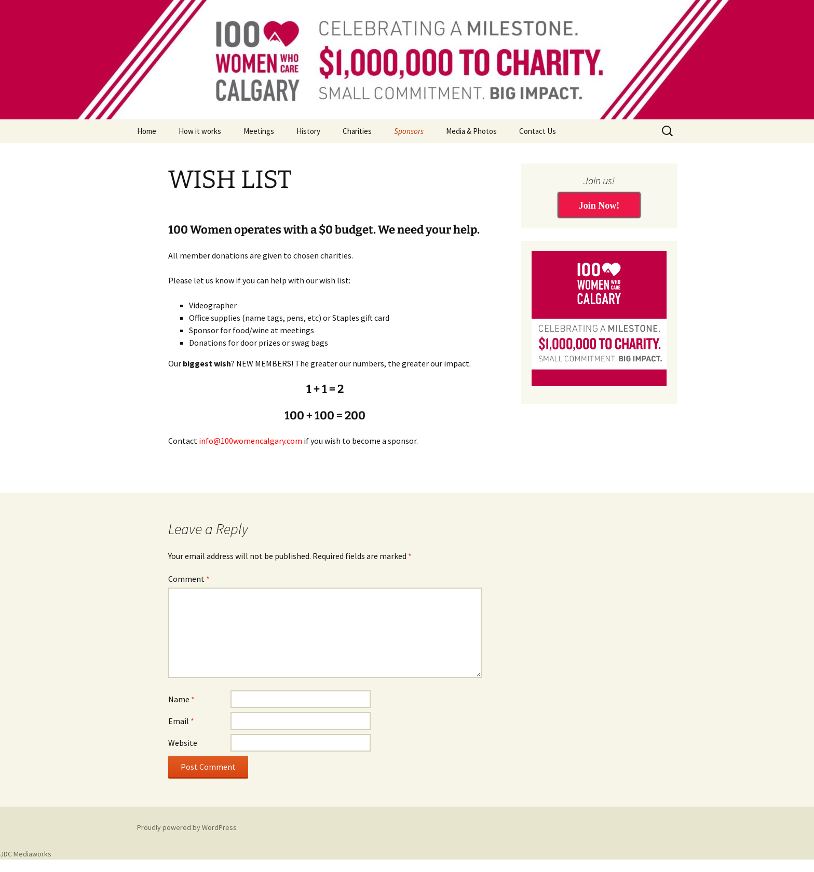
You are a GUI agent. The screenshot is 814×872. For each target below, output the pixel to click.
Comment (189, 579)
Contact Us (537, 131)
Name (181, 699)
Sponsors (409, 131)
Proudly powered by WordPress (187, 827)
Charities (357, 131)
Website (182, 743)
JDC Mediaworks (25, 854)
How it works (200, 131)
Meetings (258, 131)
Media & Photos (471, 131)
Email (181, 721)
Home (146, 131)
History (308, 131)
